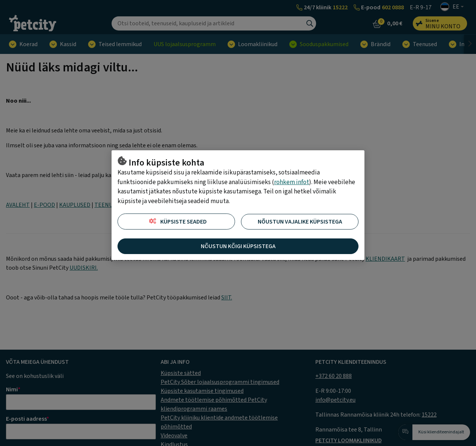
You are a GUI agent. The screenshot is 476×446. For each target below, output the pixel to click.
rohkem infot (291, 182)
